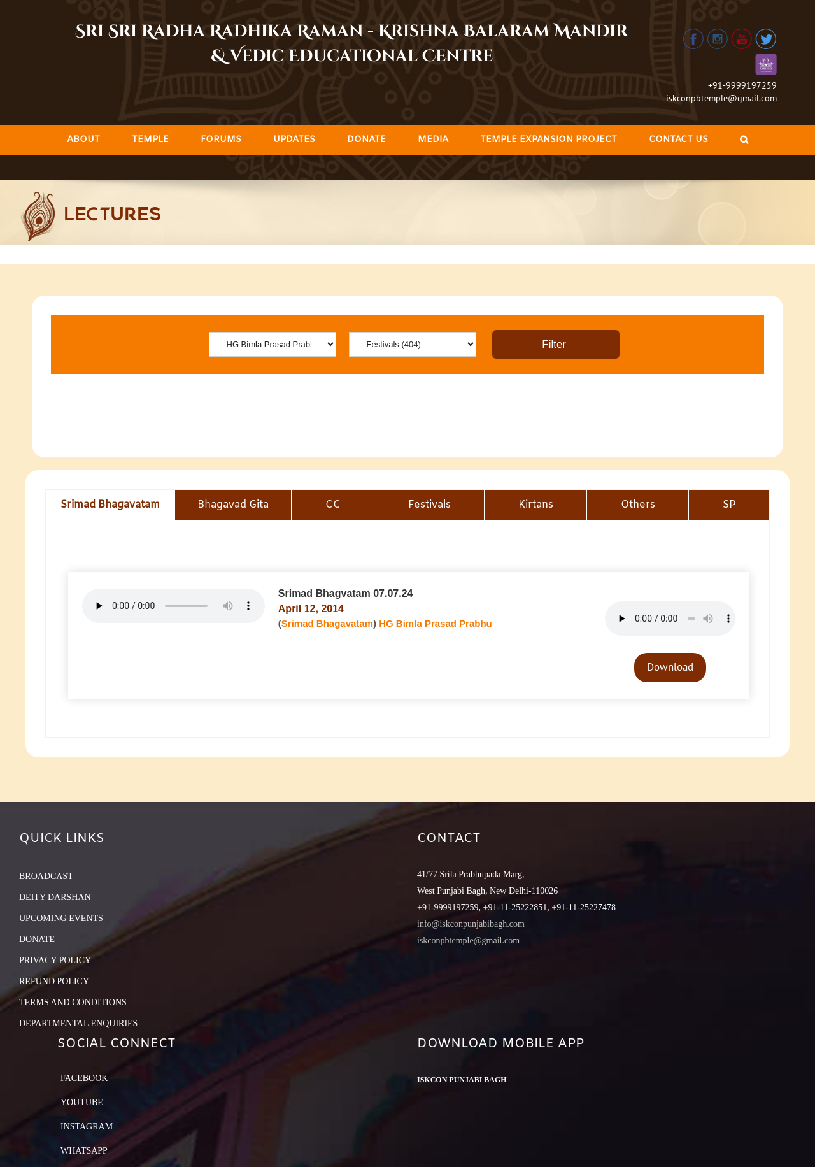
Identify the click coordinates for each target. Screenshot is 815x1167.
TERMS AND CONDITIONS (73, 1002)
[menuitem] (83, 140)
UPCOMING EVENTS (61, 918)
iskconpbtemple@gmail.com (721, 98)
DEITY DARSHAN (55, 897)
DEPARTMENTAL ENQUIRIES (78, 1023)
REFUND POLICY (54, 981)
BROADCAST (46, 876)
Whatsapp (84, 1151)
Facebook (84, 1078)
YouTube (81, 1102)
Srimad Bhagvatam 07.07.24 (345, 593)
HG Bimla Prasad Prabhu (435, 623)
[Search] (744, 140)
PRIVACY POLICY (55, 960)
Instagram (86, 1126)
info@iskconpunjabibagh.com (471, 924)
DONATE (37, 939)
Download (670, 667)
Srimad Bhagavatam (327, 623)
